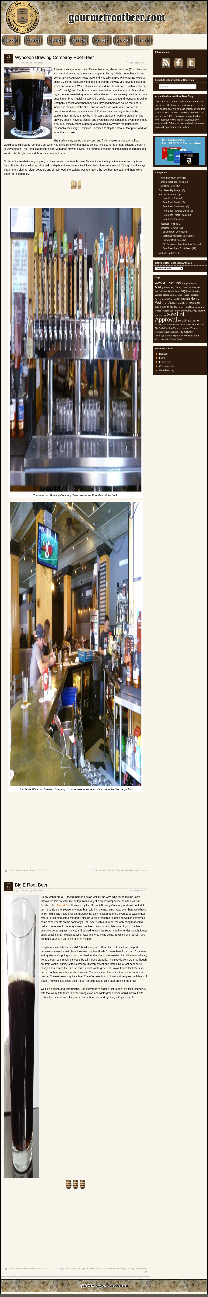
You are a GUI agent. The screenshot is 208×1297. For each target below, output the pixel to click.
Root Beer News (167, 186)
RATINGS (56, 40)
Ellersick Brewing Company (121, 1268)
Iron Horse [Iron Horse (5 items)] (183, 303)
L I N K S (143, 40)
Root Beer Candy (171, 202)
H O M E (11, 40)
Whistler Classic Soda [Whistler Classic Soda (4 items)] (172, 339)
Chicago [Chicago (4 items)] (178, 287)
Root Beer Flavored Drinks (176, 210)
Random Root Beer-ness (171, 182)
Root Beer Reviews (168, 228)
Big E (73, 1268)
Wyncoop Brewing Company (134, 870)
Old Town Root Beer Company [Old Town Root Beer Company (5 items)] (189, 307)
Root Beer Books (171, 198)
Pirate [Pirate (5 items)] (158, 310)
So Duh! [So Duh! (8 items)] (182, 320)
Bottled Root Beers (172, 231)
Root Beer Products (169, 194)
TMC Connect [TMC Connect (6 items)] (185, 331)
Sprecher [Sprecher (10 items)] (194, 320)
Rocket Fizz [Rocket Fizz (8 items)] (190, 310)
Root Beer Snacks (172, 219)
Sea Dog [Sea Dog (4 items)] (162, 316)
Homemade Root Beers (170, 177)
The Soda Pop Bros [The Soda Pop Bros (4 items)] (164, 328)
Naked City (63, 905)
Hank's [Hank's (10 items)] (185, 298)
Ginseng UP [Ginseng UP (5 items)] (174, 299)
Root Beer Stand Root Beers (177, 248)
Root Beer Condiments (174, 206)
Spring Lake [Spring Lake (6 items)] (161, 324)
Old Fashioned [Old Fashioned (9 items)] (164, 306)
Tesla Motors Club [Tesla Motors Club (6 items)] (195, 324)
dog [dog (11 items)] (183, 291)
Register (163, 353)
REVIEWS (33, 40)
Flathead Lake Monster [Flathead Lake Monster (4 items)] (171, 295)
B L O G (122, 40)
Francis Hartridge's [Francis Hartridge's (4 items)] (191, 295)
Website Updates (167, 253)
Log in (162, 358)
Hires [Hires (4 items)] (174, 303)
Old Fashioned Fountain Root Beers (181, 244)
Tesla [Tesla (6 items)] (182, 324)
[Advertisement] (75, 829)
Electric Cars (114, 870)
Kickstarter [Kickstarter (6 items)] (194, 302)
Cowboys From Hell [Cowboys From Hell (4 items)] (191, 287)
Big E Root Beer (31, 884)
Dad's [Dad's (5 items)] (158, 291)
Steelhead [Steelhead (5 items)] (174, 324)
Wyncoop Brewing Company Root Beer (54, 57)
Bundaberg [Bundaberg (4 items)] (169, 287)
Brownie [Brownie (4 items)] (193, 283)
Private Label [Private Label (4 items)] (167, 311)
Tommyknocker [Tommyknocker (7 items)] (163, 335)
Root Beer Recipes (168, 224)
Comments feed (167, 366)
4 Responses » (138, 890)
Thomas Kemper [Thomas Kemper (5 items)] (181, 328)
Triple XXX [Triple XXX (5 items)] (178, 335)
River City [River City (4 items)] (178, 311)
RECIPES (101, 40)
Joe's (137, 1268)
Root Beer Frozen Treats (175, 215)
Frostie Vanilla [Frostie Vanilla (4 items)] (161, 299)
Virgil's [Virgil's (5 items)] (158, 339)
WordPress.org (166, 370)
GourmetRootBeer (26, 870)
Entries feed (165, 362)
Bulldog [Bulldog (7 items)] (159, 287)
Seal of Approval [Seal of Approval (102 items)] (169, 316)
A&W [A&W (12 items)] (158, 283)
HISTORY (79, 40)
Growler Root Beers (172, 240)
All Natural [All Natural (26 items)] (172, 283)
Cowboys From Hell (86, 1268)
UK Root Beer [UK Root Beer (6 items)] (191, 335)
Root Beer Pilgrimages (170, 190)
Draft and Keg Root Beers (31, 63)
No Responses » (137, 63)
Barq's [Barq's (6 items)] (185, 283)
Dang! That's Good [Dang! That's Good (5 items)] (170, 291)
